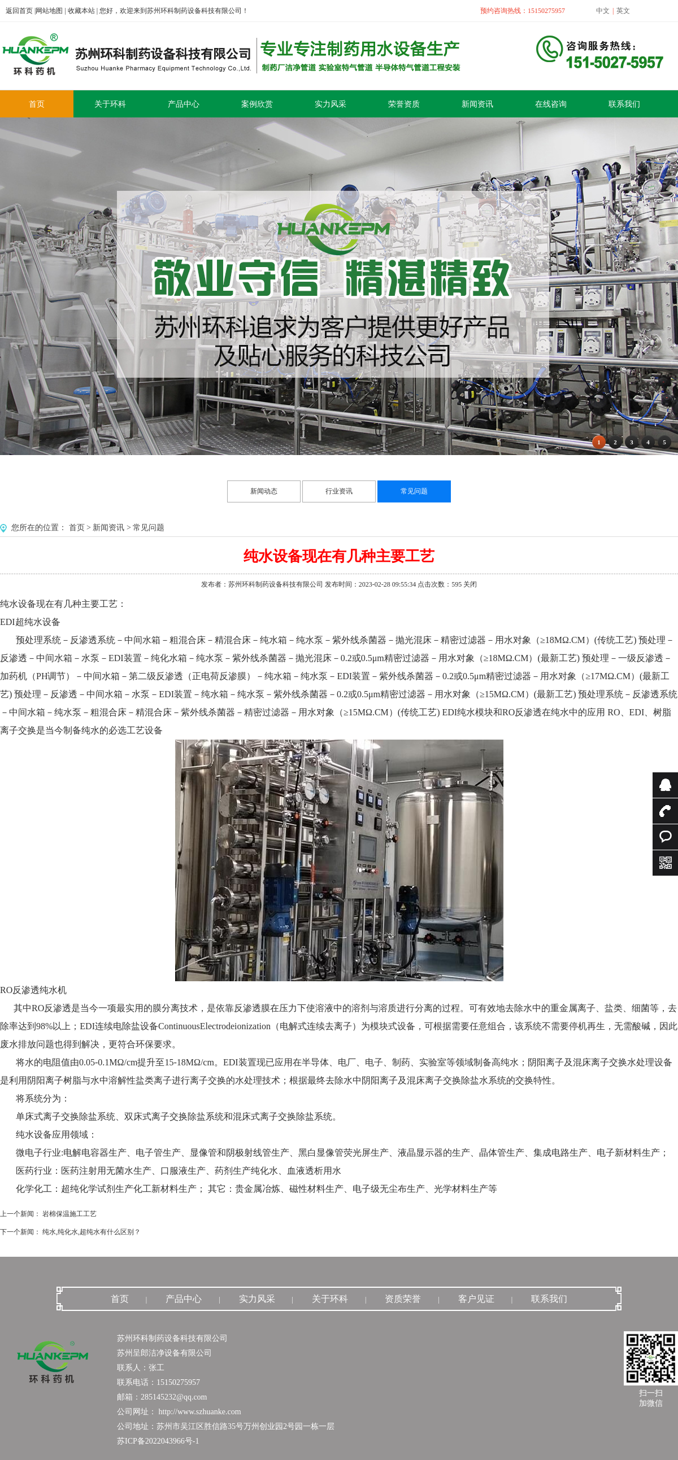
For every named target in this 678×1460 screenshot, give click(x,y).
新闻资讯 (108, 527)
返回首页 (19, 11)
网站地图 (49, 11)
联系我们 (549, 1299)
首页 (77, 527)
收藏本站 (81, 11)
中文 (603, 11)
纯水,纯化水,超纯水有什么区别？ (91, 1232)
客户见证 (476, 1299)
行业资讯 (339, 491)
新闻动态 (263, 491)
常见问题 (414, 491)
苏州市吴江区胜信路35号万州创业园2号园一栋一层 (245, 1426)
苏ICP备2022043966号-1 (158, 1441)
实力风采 (257, 1299)
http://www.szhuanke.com (199, 1411)
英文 (623, 11)
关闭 (470, 584)
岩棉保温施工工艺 (69, 1214)
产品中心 (184, 1299)
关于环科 (330, 1299)
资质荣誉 (403, 1299)
